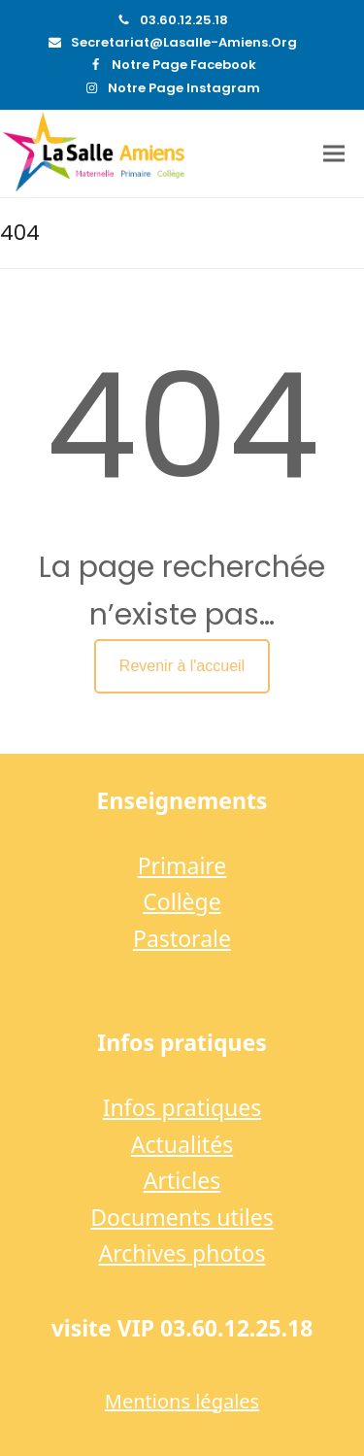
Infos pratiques (182, 1107)
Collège (181, 901)
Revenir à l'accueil (182, 666)
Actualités (182, 1144)
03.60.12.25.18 (184, 20)
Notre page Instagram (184, 88)
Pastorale (182, 938)
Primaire (182, 865)
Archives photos (181, 1253)
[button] (334, 154)
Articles (182, 1180)
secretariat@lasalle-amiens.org (184, 42)
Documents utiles (181, 1217)
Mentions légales (182, 1401)
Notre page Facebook (184, 64)
